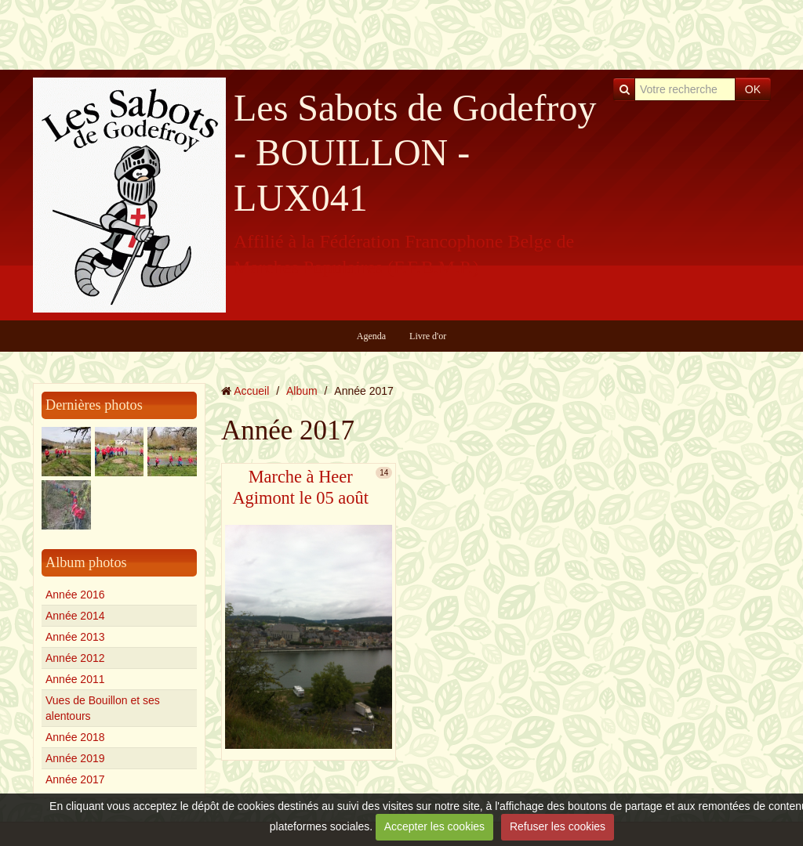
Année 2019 (75, 758)
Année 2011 (75, 679)
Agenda (371, 336)
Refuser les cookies (557, 826)
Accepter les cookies (434, 826)
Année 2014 (75, 615)
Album (302, 391)
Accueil (251, 391)
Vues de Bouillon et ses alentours (102, 708)
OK (753, 89)
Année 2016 (75, 594)
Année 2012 (75, 658)
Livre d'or (427, 336)
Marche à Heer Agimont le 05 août (300, 487)
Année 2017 (75, 779)
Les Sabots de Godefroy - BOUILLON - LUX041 (415, 153)
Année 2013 (75, 637)
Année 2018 (75, 737)
